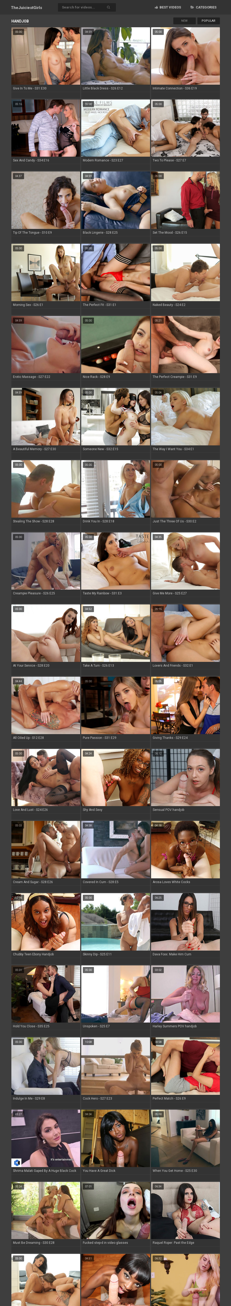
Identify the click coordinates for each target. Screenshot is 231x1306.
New (184, 20)
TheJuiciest (26, 7)
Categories (203, 7)
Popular (208, 20)
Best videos (168, 7)
